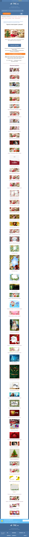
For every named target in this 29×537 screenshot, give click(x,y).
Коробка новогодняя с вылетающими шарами (14, 308)
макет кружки (12, 56)
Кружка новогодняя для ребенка (14, 138)
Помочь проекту (7, 13)
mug (23, 56)
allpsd (20, 60)
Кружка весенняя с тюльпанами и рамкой (14, 352)
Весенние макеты (14, 16)
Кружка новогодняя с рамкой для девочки (14, 116)
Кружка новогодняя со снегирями (14, 180)
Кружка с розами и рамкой (14, 508)
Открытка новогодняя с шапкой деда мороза (14, 345)
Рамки (18, 22)
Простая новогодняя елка (14, 459)
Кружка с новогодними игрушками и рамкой (14, 187)
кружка (14, 57)
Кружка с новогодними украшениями (15, 298)
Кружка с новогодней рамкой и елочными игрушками (14, 501)
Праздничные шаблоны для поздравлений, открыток (13, 21)
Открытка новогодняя (14, 430)
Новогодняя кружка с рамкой (14, 205)
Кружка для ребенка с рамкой (14, 212)
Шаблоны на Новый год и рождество (10, 22)
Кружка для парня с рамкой (14, 145)
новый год (20, 56)
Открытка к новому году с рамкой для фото (14, 494)
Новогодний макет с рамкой (14, 390)
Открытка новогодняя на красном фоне (14, 417)
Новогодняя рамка (14, 253)
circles (6, 57)
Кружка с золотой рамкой (14, 446)
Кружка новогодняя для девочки (14, 173)
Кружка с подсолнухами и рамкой (14, 481)
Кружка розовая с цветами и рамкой (14, 316)
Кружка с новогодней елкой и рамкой (14, 131)
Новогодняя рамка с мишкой (14, 379)
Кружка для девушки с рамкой (14, 227)
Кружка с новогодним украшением (14, 234)
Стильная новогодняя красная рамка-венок (15, 439)
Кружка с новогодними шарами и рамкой (14, 153)
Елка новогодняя (14, 362)
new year (11, 57)
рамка (16, 56)
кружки (8, 56)
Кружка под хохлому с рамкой (14, 219)
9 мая (13, 18)
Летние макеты (17, 18)
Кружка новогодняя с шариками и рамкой (14, 109)
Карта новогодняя (14, 291)
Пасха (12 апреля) (8, 18)
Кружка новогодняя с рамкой (14, 80)
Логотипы (21, 532)
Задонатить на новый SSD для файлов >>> (15, 53)
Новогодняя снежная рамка (14, 332)
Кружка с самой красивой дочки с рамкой (14, 397)
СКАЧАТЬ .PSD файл (14, 45)
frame (8, 57)
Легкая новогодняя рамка (14, 166)
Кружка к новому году (14, 466)
